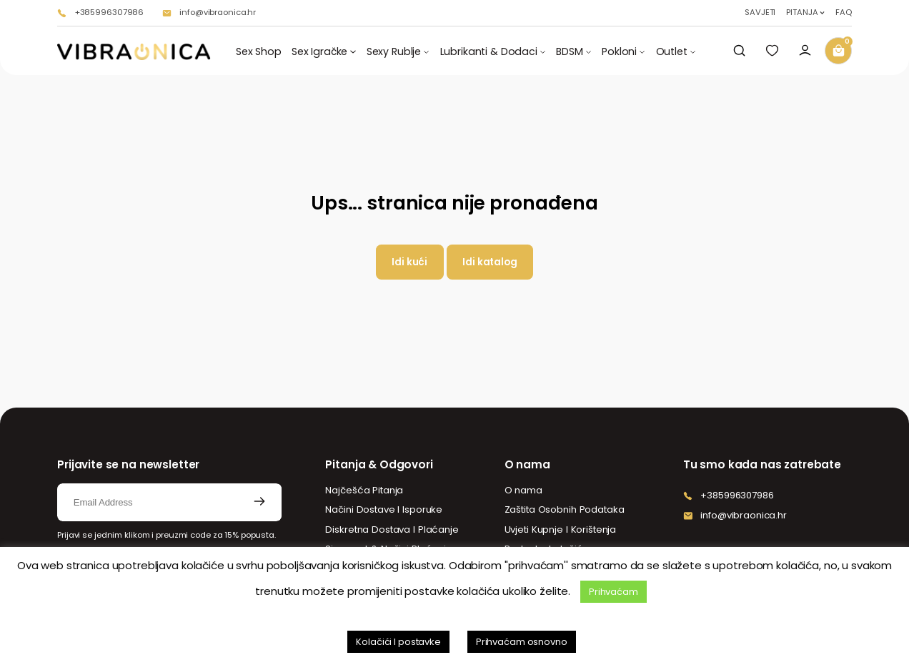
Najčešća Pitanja (364, 490)
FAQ (843, 13)
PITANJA (802, 13)
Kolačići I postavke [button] (398, 642)
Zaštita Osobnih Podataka (565, 509)
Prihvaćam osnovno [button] (521, 642)
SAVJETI (760, 13)
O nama (523, 490)
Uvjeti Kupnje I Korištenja (561, 529)
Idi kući (409, 262)
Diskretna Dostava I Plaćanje (391, 529)
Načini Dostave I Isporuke (383, 509)
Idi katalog (489, 262)
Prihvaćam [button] (613, 591)
